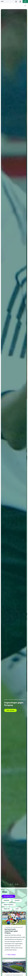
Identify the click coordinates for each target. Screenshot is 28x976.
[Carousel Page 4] (15, 884)
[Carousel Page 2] (12, 884)
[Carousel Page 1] (10, 884)
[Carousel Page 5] (17, 884)
